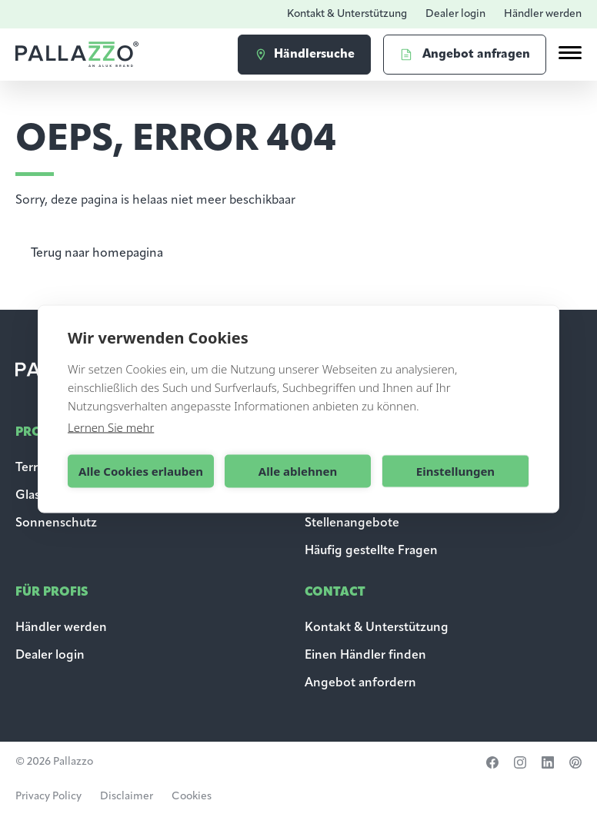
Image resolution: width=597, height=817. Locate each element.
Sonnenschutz (56, 523)
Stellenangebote (352, 523)
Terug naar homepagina (97, 253)
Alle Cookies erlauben (140, 471)
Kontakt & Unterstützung (347, 14)
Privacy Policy (48, 796)
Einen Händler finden (365, 655)
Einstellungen (455, 471)
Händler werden (543, 14)
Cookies (192, 796)
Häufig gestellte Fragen (371, 551)
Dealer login (455, 14)
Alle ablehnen (297, 471)
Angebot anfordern (360, 683)
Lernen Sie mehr (111, 426)
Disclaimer (126, 796)
